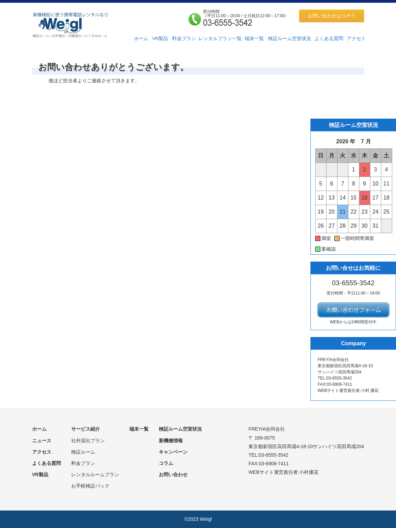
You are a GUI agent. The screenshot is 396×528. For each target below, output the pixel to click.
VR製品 (160, 38)
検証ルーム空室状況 (289, 38)
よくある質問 (329, 38)
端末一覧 (254, 38)
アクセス (356, 38)
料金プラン (184, 38)
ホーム (141, 38)
